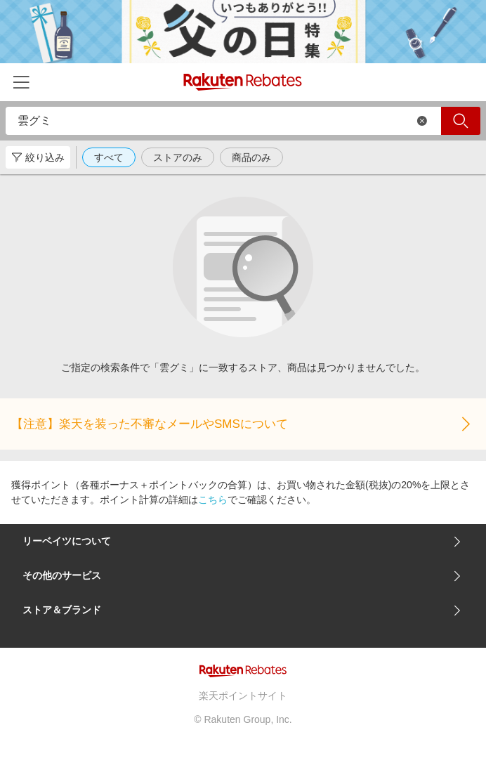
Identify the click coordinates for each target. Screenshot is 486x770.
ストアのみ (177, 157)
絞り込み (38, 157)
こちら (213, 499)
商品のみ (251, 157)
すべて (109, 157)
